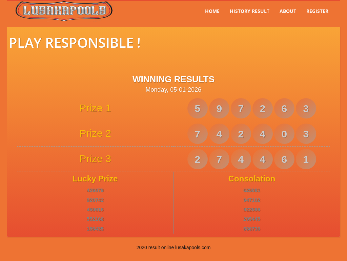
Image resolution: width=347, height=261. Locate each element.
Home (212, 11)
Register (317, 11)
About (288, 11)
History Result (249, 11)
